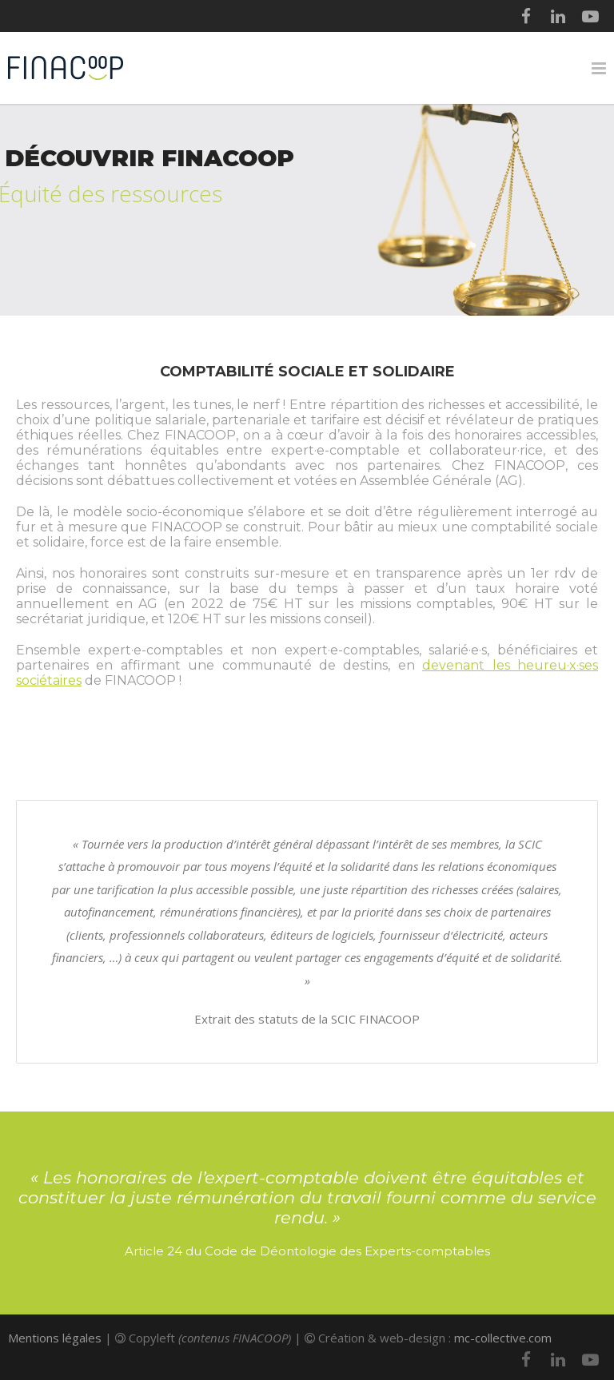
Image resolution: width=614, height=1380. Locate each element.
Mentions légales (55, 1338)
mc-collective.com (503, 1338)
